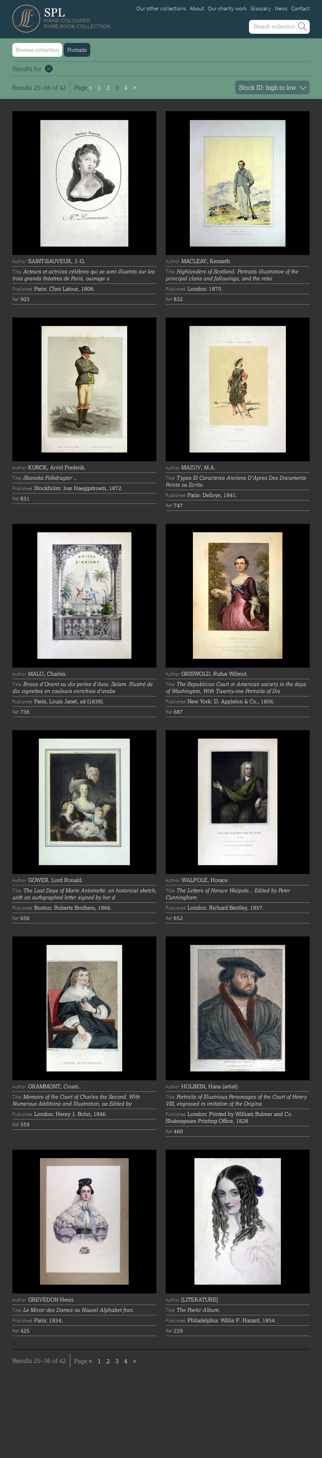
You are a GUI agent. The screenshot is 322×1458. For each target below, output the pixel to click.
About (197, 8)
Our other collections (161, 8)
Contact (300, 8)
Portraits (77, 49)
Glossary (261, 8)
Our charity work (227, 8)
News (281, 8)
